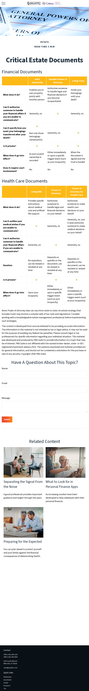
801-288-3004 (12, 657)
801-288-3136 (12, 654)
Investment (7, 680)
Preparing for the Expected (23, 541)
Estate (6, 683)
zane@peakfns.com (10, 668)
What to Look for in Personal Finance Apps (62, 484)
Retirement (7, 677)
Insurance (7, 686)
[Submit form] (7, 419)
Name (5, 368)
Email (4, 383)
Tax (5, 688)
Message (6, 398)
